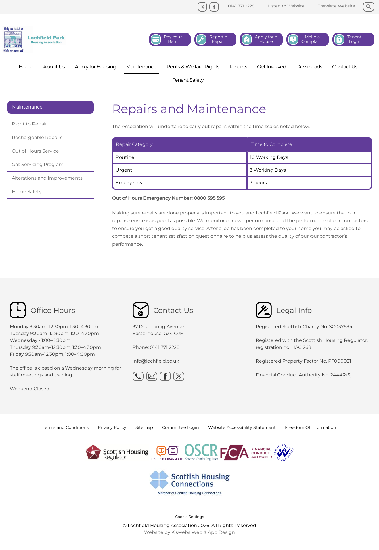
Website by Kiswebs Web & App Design (189, 532)
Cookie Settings (189, 517)
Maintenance (27, 107)
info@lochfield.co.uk (156, 361)
